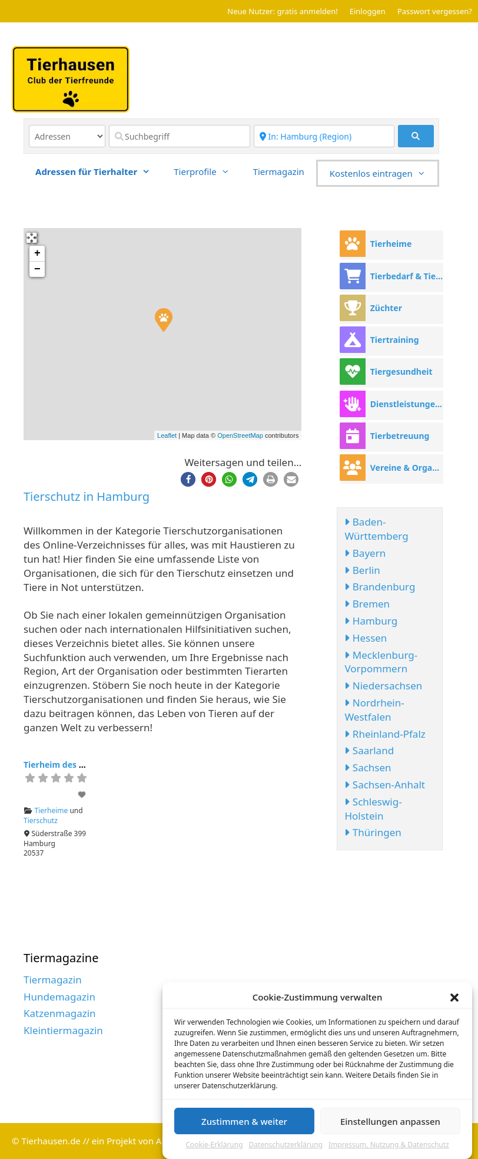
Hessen (365, 638)
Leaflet (167, 435)
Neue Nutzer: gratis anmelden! (282, 11)
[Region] (324, 136)
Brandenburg (379, 586)
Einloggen (368, 11)
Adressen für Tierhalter (98, 171)
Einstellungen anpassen (390, 1122)
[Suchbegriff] (179, 136)
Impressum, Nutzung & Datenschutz (388, 1146)
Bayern (365, 553)
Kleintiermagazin (63, 1030)
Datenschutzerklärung (286, 1146)
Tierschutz (41, 820)
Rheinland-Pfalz (384, 734)
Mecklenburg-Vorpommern (380, 662)
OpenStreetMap (240, 435)
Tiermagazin (278, 171)
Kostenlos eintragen (383, 173)
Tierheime (51, 810)
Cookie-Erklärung (214, 1146)
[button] (454, 998)
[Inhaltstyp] (67, 136)
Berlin (362, 570)
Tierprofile (207, 171)
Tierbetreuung (400, 435)
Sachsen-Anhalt (384, 784)
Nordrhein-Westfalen (374, 710)
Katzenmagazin (60, 1013)
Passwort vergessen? (434, 11)
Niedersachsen (383, 685)
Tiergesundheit (401, 371)
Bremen (367, 603)
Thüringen (372, 832)
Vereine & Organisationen (406, 467)
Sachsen (367, 767)
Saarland (369, 750)
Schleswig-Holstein (372, 809)
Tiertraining (394, 339)
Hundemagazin (59, 996)
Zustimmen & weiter (244, 1122)
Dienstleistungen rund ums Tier (406, 404)
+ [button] (37, 253)
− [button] (37, 269)
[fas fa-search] (416, 136)
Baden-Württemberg (376, 529)
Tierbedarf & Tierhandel (406, 276)
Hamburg (370, 621)
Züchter (386, 307)
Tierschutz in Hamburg (87, 496)
